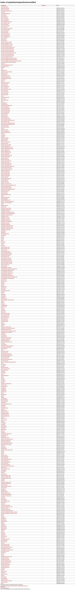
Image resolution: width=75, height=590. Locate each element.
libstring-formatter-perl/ (6, 170)
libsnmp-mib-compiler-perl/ (6, 359)
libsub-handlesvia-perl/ (5, 118)
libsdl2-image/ (4, 528)
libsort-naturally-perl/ (5, 314)
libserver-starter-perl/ (5, 468)
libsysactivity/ (4, 14)
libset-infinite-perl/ (4, 463)
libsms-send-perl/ (4, 367)
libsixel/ (2, 397)
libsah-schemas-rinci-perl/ (6, 580)
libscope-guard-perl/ (5, 545)
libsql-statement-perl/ (5, 251)
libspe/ (2, 302)
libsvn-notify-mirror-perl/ (6, 89)
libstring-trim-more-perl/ (6, 144)
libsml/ (2, 374)
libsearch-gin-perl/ (5, 507)
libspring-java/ (4, 266)
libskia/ (2, 395)
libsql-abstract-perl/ (5, 256)
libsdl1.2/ (3, 532)
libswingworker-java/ (5, 75)
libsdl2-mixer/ (4, 526)
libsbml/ (2, 569)
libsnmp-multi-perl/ (5, 357)
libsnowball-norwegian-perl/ (6, 355)
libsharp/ (3, 445)
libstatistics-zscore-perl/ (6, 208)
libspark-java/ (4, 306)
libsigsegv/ (3, 405)
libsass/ (2, 575)
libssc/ (2, 239)
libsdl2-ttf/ (3, 524)
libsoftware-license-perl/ (6, 329)
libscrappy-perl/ (4, 540)
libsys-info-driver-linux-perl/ (6, 28)
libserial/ (3, 472)
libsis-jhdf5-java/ (4, 399)
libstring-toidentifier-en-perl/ (6, 147)
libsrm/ (2, 244)
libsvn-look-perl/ (4, 90)
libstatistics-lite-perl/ (5, 222)
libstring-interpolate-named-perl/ (7, 166)
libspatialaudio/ (4, 305)
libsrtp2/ (2, 243)
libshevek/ (3, 432)
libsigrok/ (3, 409)
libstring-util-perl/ (4, 139)
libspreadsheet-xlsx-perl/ (6, 267)
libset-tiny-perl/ (4, 455)
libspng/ (2, 282)
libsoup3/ (3, 309)
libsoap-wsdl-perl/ (4, 351)
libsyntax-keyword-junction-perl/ (7, 50)
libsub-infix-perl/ (4, 116)
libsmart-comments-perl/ (6, 383)
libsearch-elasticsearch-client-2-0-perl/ (9, 511)
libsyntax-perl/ (4, 40)
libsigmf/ (3, 417)
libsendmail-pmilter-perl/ (6, 482)
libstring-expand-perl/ (5, 174)
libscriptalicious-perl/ (5, 538)
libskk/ (2, 393)
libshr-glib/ (3, 428)
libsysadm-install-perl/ (5, 13)
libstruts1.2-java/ (4, 129)
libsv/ (2, 101)
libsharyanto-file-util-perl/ (6, 444)
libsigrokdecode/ (4, 407)
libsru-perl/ (3, 241)
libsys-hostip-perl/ (4, 31)
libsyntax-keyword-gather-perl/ (7, 51)
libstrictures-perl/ (4, 191)
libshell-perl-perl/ (4, 434)
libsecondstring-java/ (5, 501)
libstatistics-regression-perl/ (6, 214)
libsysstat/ (3, 12)
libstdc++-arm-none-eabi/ (6, 202)
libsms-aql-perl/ (4, 370)
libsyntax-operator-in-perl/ (6, 43)
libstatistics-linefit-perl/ (5, 224)
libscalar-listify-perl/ (5, 563)
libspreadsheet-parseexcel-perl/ (7, 278)
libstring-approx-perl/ (5, 190)
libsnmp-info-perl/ (4, 360)
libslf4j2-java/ (4, 390)
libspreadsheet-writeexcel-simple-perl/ (9, 268)
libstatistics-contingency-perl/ (7, 228)
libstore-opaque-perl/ (5, 197)
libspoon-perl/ (4, 280)
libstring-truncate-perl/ (5, 141)
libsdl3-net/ (3, 518)
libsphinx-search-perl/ (5, 290)
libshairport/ (3, 447)
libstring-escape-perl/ (5, 175)
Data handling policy (4, 587)
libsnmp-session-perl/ (5, 356)
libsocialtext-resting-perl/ (6, 347)
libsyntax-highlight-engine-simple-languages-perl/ (11, 60)
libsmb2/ (3, 382)
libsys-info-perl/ (4, 27)
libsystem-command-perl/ (6, 10)
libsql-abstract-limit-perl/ (6, 259)
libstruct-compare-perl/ (5, 132)
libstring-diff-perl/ (4, 181)
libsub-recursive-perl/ (5, 109)
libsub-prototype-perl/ (5, 110)
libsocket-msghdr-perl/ (5, 339)
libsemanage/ (4, 487)
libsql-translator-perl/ (5, 247)
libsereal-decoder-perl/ (5, 476)
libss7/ (2, 240)
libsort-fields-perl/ (4, 320)
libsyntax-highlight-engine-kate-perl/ (8, 62)
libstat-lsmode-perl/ (5, 233)
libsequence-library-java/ (6, 478)
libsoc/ (2, 349)
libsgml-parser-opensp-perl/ (7, 449)
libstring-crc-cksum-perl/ (6, 183)
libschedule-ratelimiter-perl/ (6, 547)
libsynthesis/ (3, 39)
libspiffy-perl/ (3, 287)
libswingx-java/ (4, 74)
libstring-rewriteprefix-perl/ (6, 155)
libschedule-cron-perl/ (5, 548)
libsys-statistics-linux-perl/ (6, 21)
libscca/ (2, 555)
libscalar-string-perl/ (5, 559)
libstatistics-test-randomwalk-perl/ (8, 213)
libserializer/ (3, 471)
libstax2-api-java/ (4, 205)
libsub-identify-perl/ (5, 117)
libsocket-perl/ (4, 336)
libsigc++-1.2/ (4, 420)
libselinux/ (3, 488)
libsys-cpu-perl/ (4, 37)
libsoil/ (2, 325)
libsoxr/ (2, 307)
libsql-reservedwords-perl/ (6, 253)
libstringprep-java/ (4, 137)
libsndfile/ (3, 366)
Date (57, 5)
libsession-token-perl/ (5, 464)
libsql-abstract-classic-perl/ (6, 260)
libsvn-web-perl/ (4, 85)
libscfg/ (2, 553)
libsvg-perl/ (3, 98)
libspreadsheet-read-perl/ (6, 274)
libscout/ (3, 542)
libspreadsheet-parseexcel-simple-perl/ (9, 276)
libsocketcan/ (4, 334)
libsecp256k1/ (4, 499)
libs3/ (2, 583)
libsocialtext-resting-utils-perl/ (7, 345)
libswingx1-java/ (4, 73)
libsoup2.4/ (3, 310)
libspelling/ (3, 294)
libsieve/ (3, 421)
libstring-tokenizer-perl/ (6, 145)
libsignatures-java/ (5, 413)
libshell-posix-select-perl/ (6, 433)
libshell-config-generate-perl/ (7, 439)
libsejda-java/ (4, 490)
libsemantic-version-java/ (6, 486)
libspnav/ (3, 283)
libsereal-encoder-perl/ (5, 475)
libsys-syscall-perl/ (5, 20)
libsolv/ (2, 322)
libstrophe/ (3, 135)
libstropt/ (3, 133)
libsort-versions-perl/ (5, 313)
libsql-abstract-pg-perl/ (5, 255)
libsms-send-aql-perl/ (5, 368)
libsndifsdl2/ (3, 364)
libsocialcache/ (4, 348)
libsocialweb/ (3, 344)
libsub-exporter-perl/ (5, 121)
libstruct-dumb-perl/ (5, 131)
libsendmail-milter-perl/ (6, 483)
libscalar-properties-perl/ (6, 561)
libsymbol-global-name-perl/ (7, 64)
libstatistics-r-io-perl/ (5, 217)
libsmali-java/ (4, 384)
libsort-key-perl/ (4, 318)
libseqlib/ (3, 479)
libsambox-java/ (4, 579)
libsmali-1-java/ (4, 386)
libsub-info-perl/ (4, 114)
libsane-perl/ (3, 576)
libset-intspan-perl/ (5, 460)
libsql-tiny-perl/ (4, 249)
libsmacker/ (3, 387)
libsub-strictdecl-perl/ (5, 108)
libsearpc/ (3, 503)
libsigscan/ (3, 406)
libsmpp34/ (3, 372)
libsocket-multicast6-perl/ (6, 337)
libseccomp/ (3, 502)
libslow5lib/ (3, 389)
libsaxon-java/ (4, 571)
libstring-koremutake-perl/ (6, 163)
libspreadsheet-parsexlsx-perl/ (7, 275)
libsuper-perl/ (4, 102)
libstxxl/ (2, 128)
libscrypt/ (3, 537)
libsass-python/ (4, 574)
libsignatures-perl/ (4, 411)
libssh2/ (2, 237)
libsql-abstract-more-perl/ (6, 258)
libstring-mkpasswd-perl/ (6, 160)
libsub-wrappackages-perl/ (6, 105)
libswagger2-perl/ (4, 83)
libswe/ (2, 81)
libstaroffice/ (3, 235)
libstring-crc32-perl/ (5, 182)
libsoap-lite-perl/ (4, 352)
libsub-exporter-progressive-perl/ (8, 120)
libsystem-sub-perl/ (5, 8)
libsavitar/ (3, 572)
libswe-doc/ (3, 79)
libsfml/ (2, 451)
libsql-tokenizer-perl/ (5, 248)
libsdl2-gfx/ (3, 529)
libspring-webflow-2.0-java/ (6, 262)
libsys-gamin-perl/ (4, 32)
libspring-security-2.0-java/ (6, 263)
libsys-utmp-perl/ (4, 17)
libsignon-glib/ (4, 410)
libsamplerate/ (4, 578)
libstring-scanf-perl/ (5, 154)
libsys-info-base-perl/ (5, 29)
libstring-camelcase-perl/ (6, 186)
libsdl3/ (2, 522)
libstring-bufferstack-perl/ (6, 187)
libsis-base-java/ (4, 401)
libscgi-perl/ (3, 552)
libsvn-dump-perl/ (4, 93)
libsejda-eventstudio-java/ (6, 494)
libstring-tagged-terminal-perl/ (7, 148)
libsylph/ (3, 67)
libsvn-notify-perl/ (4, 87)
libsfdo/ (2, 452)
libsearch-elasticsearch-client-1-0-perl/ (9, 513)
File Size (43, 5)
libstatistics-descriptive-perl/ (7, 226)
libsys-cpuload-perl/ (5, 35)
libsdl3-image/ (4, 521)
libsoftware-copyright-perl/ (6, 332)
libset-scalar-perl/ (4, 456)
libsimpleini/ (3, 402)
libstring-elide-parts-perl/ (6, 178)
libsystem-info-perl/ (5, 9)
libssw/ (2, 236)
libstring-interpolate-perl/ (6, 164)
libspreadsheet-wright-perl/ (6, 271)
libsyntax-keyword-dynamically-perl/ (8, 52)
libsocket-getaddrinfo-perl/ (6, 341)
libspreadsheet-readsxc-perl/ (7, 272)
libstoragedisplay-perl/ (5, 199)
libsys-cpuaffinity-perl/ (5, 36)
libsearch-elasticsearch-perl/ (7, 510)
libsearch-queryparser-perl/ (6, 506)
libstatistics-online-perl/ (6, 220)
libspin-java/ (3, 286)
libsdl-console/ (4, 536)
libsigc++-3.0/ (4, 418)
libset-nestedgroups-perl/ (6, 459)
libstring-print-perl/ (5, 158)
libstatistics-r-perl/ (4, 216)
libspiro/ (2, 285)
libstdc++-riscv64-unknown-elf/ (7, 201)
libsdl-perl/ (3, 534)
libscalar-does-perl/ (5, 565)
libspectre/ (3, 297)
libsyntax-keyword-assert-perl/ (7, 54)
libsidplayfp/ (3, 422)
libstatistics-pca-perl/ (5, 218)
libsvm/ (2, 95)
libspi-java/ (3, 289)
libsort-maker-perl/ (5, 316)
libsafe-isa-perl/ (4, 582)
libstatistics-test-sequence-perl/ (7, 212)
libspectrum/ (3, 295)
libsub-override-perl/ (5, 112)
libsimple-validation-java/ (6, 403)
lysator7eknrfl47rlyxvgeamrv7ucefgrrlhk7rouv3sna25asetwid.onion (14, 585)
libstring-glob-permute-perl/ (6, 168)
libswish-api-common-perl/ (6, 71)
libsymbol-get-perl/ (5, 66)
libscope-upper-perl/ (5, 544)
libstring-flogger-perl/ (5, 172)
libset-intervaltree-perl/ (5, 461)
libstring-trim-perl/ (4, 143)
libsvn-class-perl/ (4, 94)
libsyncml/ (3, 63)
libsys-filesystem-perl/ (5, 33)
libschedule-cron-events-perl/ (7, 549)
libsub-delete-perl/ (5, 125)
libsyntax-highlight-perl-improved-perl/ (9, 58)
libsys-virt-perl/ (4, 16)
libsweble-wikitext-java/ (6, 77)
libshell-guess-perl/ (5, 437)
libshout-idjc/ (3, 429)
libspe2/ (2, 301)
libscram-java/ (4, 541)
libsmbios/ (3, 380)
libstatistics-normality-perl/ (6, 221)
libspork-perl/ (4, 279)
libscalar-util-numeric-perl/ (6, 556)
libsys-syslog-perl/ (5, 18)
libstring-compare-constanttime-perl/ (8, 185)
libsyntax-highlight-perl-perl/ (7, 56)
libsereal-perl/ (4, 474)
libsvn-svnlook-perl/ (5, 86)
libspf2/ (2, 293)
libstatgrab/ (3, 231)
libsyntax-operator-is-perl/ (6, 41)
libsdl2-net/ (3, 525)
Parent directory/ (4, 6)
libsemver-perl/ (4, 484)
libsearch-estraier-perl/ (5, 509)
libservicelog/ (4, 467)
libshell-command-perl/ (6, 440)
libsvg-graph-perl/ (4, 100)
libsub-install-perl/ (4, 113)
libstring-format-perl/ (5, 171)
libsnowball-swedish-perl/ (6, 353)
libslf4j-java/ (3, 391)
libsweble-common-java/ (6, 78)
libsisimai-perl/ (4, 398)
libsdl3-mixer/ (4, 520)
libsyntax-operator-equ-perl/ (7, 44)
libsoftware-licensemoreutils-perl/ (8, 328)
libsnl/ (2, 363)
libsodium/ (3, 333)
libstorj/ (2, 195)
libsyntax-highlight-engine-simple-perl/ (9, 59)
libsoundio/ (3, 312)
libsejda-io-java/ (4, 491)
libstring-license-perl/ (5, 162)
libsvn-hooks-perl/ (4, 91)
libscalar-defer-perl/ (5, 567)
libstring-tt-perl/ (4, 140)
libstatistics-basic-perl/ (5, 229)
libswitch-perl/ (4, 70)
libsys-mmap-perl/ (4, 24)
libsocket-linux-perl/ (5, 340)
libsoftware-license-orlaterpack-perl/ (8, 330)
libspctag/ (3, 303)
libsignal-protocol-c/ (5, 414)
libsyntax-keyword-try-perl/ (6, 45)
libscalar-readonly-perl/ (6, 560)
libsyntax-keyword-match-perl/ (7, 48)
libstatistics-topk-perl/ (5, 210)
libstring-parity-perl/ (5, 159)
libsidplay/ (3, 424)
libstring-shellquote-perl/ (6, 152)
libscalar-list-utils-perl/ (5, 564)
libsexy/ (2, 453)
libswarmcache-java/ (5, 82)
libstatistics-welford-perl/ (6, 209)
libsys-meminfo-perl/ (5, 25)
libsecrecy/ (3, 498)
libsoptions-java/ (4, 321)
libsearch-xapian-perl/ (5, 505)
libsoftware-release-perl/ (6, 326)
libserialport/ (3, 470)
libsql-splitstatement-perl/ (6, 252)
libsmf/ (2, 378)
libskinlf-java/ (4, 394)
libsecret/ (3, 497)
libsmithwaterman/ (5, 375)
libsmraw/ (3, 371)
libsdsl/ (2, 514)
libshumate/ (3, 425)
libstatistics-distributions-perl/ (7, 225)
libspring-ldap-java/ (5, 264)
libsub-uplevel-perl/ (5, 106)
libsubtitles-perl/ (4, 104)
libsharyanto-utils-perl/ (5, 441)
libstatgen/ (3, 232)
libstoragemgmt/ (4, 198)
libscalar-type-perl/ (5, 557)
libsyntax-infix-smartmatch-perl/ (7, 55)
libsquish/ (3, 245)
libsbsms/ (3, 568)
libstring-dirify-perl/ (5, 179)
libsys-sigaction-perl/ (5, 23)
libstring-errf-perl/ (4, 176)
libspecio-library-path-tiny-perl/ (7, 299)
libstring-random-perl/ (5, 156)
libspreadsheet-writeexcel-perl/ (7, 270)
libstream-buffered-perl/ (6, 194)
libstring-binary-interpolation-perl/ (8, 189)
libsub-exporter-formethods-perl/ (7, 124)
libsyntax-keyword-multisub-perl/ (8, 47)
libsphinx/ (3, 291)
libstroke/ (3, 136)
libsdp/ (2, 515)
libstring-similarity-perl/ (5, 151)
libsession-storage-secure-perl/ (7, 465)
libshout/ (3, 430)
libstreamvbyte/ (4, 193)
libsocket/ (3, 343)
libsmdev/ (3, 379)
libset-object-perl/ (4, 457)
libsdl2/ (2, 530)
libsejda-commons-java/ (6, 495)
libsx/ (2, 68)
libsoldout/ (3, 324)
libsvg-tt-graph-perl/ (5, 97)
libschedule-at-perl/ (5, 551)
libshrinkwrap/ (4, 426)
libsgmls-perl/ (4, 448)
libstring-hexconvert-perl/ (6, 167)
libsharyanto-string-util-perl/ (6, 443)
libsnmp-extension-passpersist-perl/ (8, 362)
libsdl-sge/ (3, 533)
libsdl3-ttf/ (3, 517)
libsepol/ (3, 480)
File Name (3, 5)
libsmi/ (2, 376)
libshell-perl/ (3, 436)
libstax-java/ (3, 206)
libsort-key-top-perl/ (5, 317)
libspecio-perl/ (4, 298)
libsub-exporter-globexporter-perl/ (8, 122)
